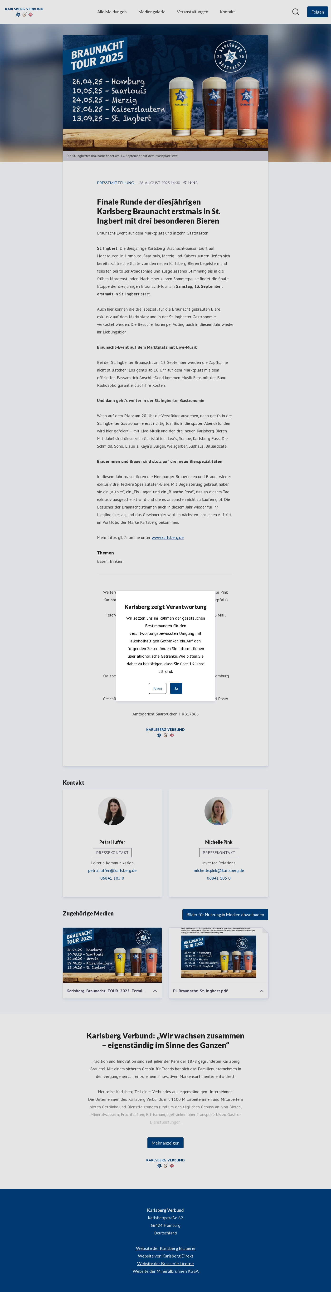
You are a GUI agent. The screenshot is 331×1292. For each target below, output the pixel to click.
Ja (176, 688)
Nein (157, 688)
